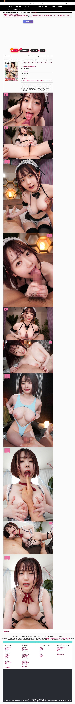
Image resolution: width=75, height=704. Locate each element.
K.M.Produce (7, 655)
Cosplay (39, 62)
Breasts (43, 62)
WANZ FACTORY (8, 662)
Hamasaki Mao (25, 655)
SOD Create (7, 649)
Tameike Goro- (7, 661)
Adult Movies (16, 14)
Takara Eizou (7, 665)
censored (47, 638)
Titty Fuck (34, 62)
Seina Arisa (24, 661)
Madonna (6, 651)
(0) (37, 56)
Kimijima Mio (24, 664)
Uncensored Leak (17, 9)
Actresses (60, 6)
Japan (25, 78)
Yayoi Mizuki (24, 663)
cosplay (25, 80)
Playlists (26, 6)
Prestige (6, 650)
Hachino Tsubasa (25, 662)
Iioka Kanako (24, 650)
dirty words (34, 80)
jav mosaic (68, 638)
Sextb (41, 647)
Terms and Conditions (61, 647)
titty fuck (43, 80)
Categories (52, 6)
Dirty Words (48, 62)
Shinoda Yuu (24, 653)
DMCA (58, 649)
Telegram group (60, 650)
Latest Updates (18, 6)
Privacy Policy (59, 648)
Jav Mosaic (7, 9)
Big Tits (26, 62)
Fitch (6, 663)
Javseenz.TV (34, 12)
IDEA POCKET (7, 653)
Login (69, 0)
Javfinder (41, 655)
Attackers (6, 654)
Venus (6, 664)
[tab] (7, 631)
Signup (65, 0)
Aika (23, 648)
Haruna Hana (24, 656)
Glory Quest (7, 657)
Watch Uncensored (60, 654)
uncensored (52, 638)
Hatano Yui (24, 647)
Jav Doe (58, 651)
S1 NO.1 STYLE (8, 647)
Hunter (6, 658)
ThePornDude (7, 1)
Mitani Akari (24, 657)
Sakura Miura (33, 66)
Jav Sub (33, 6)
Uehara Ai (24, 660)
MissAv (24, 9)
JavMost (41, 648)
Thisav (41, 654)
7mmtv (41, 656)
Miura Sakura (27, 66)
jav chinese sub (63, 638)
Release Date (8, 6)
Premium (6, 656)
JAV (58, 653)
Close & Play (28, 21)
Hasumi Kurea (25, 649)
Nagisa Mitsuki (25, 651)
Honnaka (6, 660)
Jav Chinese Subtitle (42, 6)
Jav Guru (41, 649)
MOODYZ (25, 71)
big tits (39, 80)
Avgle (41, 651)
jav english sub (57, 638)
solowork (29, 80)
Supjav (41, 653)
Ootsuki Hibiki (24, 658)
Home (6, 14)
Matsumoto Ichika (25, 654)
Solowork (30, 62)
